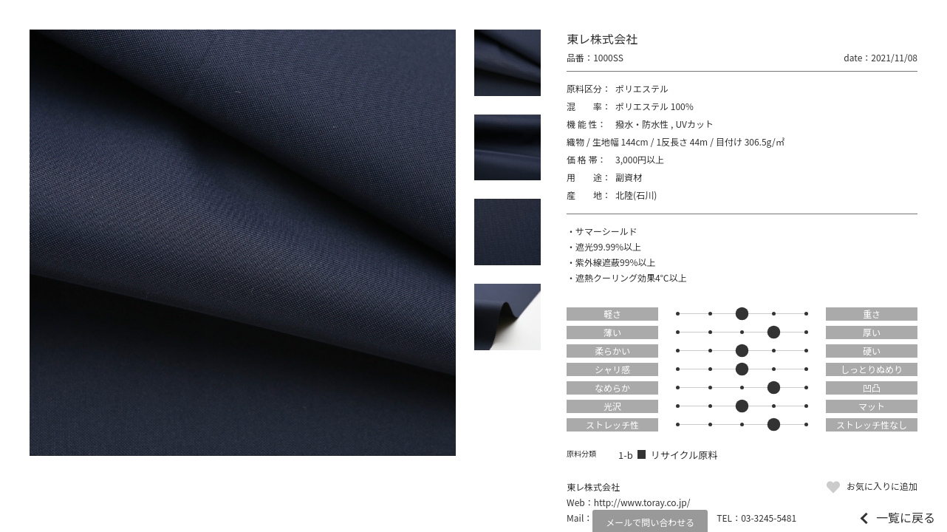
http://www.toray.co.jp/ (642, 502)
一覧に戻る (905, 517)
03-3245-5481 (768, 517)
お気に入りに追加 (882, 486)
